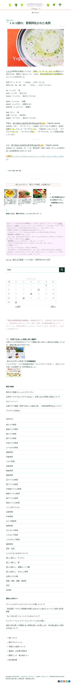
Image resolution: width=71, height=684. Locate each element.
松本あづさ (45, 676)
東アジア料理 (11, 425)
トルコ (8, 71)
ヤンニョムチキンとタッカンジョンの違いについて (25, 604)
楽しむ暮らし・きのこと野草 (17, 572)
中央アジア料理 (12, 443)
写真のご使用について (17, 647)
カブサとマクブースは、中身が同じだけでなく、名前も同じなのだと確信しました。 (10, 202)
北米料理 (9, 512)
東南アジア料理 (12, 429)
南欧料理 (9, 475)
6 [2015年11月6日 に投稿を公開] (46, 285)
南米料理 (9, 526)
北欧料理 (9, 466)
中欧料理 (9, 457)
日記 (7, 585)
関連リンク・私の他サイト (19, 655)
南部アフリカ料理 (13, 494)
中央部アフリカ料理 (13, 489)
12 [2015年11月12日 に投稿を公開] (39, 289)
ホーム (8, 260)
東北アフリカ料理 (13, 503)
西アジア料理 (12, 170)
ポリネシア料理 (12, 530)
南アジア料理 (11, 434)
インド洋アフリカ (13, 507)
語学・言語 (18, 170)
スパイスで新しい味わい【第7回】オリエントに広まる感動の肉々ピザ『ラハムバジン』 (25, 202)
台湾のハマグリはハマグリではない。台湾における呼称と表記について (33, 397)
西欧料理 (9, 471)
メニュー (35, 12)
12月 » (53, 307)
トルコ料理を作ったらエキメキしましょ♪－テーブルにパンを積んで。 (39, 201)
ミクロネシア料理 (13, 539)
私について (13, 638)
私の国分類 (13, 660)
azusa (11, 20)
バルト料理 (10, 461)
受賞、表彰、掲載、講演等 (16, 581)
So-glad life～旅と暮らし (28, 676)
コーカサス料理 (12, 448)
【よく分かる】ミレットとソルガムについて (23, 616)
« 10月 (17, 307)
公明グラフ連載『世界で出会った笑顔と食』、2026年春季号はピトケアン (34, 406)
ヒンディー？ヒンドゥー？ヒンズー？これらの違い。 (26, 621)
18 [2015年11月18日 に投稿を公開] (31, 294)
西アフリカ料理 (12, 484)
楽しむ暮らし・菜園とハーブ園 (18, 567)
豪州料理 (9, 544)
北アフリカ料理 (12, 480)
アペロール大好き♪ (13, 411)
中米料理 (9, 516)
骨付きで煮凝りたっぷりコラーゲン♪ (20, 392)
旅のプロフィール (15, 642)
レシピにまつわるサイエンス (17, 553)
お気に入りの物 (12, 576)
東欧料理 (9, 452)
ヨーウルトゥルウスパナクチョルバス (27, 123)
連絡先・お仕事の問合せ (18, 651)
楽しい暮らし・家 (13, 562)
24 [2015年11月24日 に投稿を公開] (23, 298)
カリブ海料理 (11, 521)
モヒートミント (12, 401)
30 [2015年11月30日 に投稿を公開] (16, 302)
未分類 (8, 590)
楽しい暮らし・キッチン (15, 558)
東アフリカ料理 (12, 498)
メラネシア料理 (12, 535)
